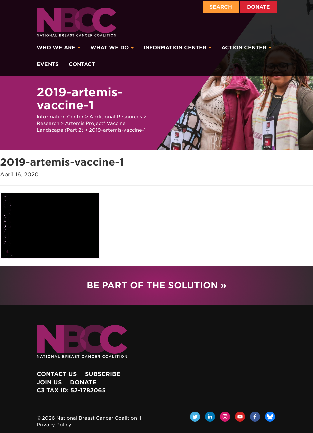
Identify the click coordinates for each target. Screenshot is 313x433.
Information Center (177, 48)
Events (48, 64)
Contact (82, 64)
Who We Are (58, 48)
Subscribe (102, 374)
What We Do (112, 48)
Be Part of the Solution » (156, 285)
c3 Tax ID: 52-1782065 (71, 390)
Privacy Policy (54, 424)
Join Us (49, 382)
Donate (258, 7)
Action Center (246, 48)
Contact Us (57, 374)
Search (220, 7)
